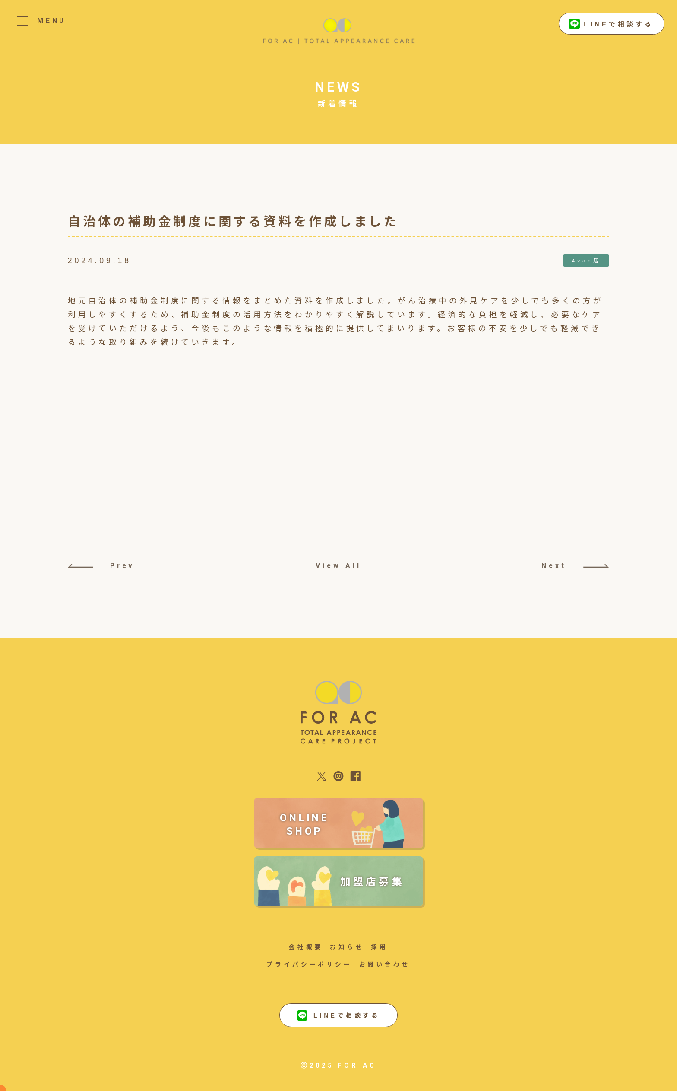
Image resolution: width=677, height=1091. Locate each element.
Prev (101, 565)
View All (338, 565)
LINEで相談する (611, 24)
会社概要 (306, 946)
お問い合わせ (385, 964)
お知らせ (347, 946)
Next (575, 565)
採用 (379, 946)
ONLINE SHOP (304, 824)
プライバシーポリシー (309, 964)
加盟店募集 (372, 881)
